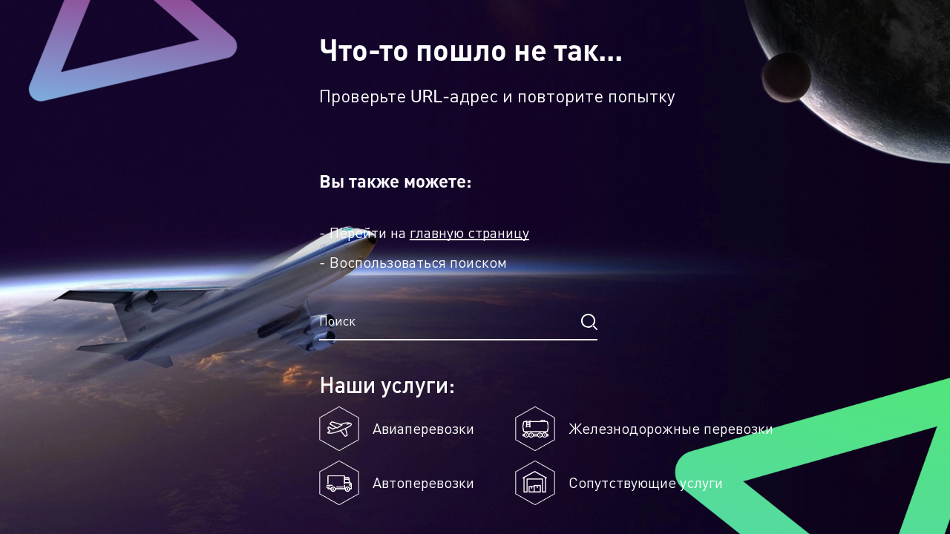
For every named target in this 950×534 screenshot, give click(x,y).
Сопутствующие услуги (646, 483)
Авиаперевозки (423, 429)
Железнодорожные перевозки (671, 429)
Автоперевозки (423, 483)
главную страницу (469, 233)
